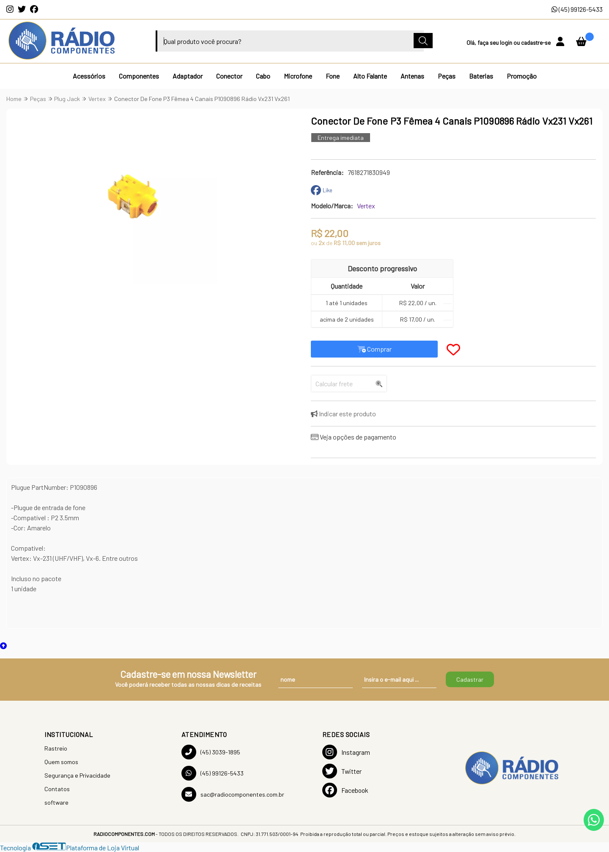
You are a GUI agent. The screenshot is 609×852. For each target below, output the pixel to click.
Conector (229, 76)
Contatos (57, 788)
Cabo (263, 76)
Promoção (522, 76)
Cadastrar (469, 679)
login (506, 42)
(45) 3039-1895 (210, 752)
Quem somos (61, 761)
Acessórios (89, 76)
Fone (333, 76)
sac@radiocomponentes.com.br (232, 794)
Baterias (481, 76)
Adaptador (188, 76)
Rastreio (55, 748)
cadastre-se (536, 42)
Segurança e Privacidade (77, 775)
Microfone (298, 76)
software (56, 802)
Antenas (412, 76)
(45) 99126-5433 (577, 9)
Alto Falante (370, 76)
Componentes (139, 76)
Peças (446, 76)
